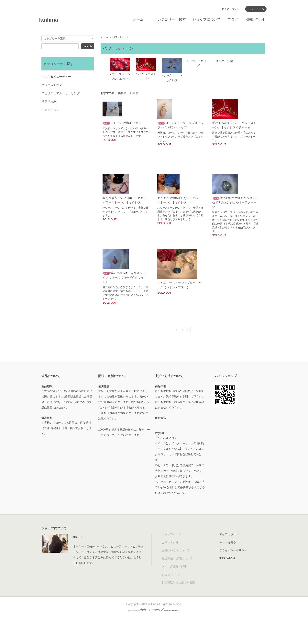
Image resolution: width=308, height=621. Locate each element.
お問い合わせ (255, 19)
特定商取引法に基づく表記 (178, 582)
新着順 (134, 93)
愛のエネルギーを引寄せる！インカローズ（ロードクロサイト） (126, 277)
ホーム (138, 19)
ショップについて (206, 19)
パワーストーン (120, 37)
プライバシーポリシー (233, 550)
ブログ (232, 19)
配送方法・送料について (177, 558)
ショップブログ (171, 574)
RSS (222, 558)
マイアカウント (230, 9)
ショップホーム (171, 534)
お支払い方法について (175, 550)
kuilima (48, 20)
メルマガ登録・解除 (174, 566)
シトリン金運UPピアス (122, 123)
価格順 (122, 93)
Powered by (154, 610)
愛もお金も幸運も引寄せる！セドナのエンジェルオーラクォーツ (235, 202)
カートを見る (227, 542)
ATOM (231, 558)
